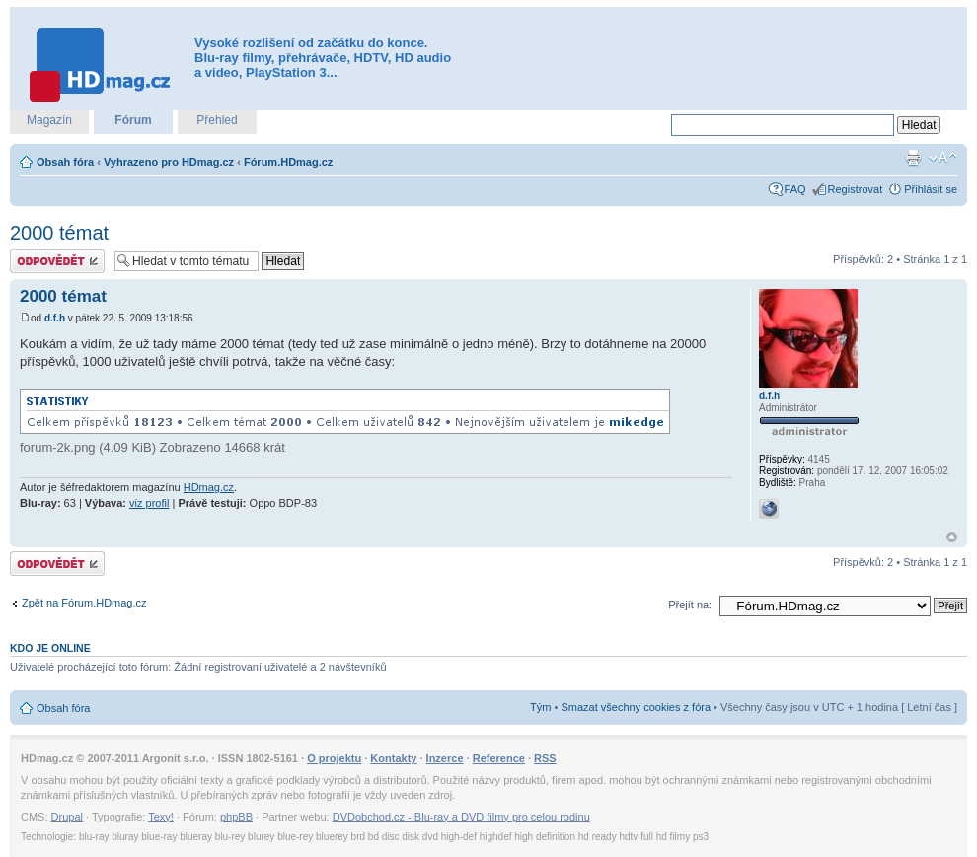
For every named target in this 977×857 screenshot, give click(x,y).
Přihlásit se (930, 189)
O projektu (334, 758)
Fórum (132, 120)
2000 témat (59, 233)
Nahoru (951, 537)
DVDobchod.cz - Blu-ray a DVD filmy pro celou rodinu (461, 816)
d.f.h (54, 318)
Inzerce (445, 758)
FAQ (795, 189)
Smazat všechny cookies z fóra (636, 707)
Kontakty (393, 758)
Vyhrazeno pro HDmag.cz (169, 162)
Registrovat (855, 189)
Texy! (161, 816)
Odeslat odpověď (57, 261)
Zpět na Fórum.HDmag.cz (84, 602)
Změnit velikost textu (943, 158)
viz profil (149, 503)
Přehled (216, 120)
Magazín (49, 120)
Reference (499, 758)
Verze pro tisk (913, 158)
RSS (545, 758)
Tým (540, 707)
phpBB (236, 816)
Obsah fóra (65, 162)
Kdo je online (50, 648)
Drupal (67, 816)
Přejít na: (690, 604)
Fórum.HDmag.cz (288, 162)
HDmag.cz (209, 487)
